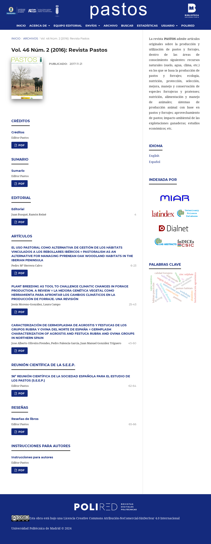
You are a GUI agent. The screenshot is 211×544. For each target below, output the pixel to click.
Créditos (17, 132)
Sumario (17, 171)
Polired (188, 25)
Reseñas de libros (24, 419)
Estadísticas (147, 25)
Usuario (168, 25)
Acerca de (38, 25)
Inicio (21, 25)
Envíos (91, 25)
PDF (21, 145)
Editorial (17, 209)
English (154, 156)
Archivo (111, 25)
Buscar (127, 25)
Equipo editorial (68, 25)
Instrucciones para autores (32, 457)
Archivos (30, 38)
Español (154, 162)
